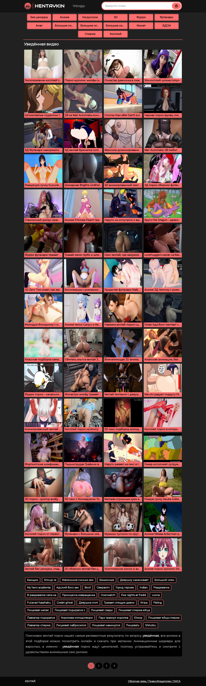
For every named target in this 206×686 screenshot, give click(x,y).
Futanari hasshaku (39, 602)
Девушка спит (88, 602)
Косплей (116, 34)
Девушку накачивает (134, 580)
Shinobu (150, 625)
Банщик (32, 580)
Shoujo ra (50, 580)
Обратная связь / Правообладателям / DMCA (154, 681)
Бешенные (106, 580)
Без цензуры (39, 17)
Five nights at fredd (133, 595)
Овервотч (103, 587)
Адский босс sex (67, 587)
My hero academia (39, 587)
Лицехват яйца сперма (163, 617)
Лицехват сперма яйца (134, 610)
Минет (141, 25)
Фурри (141, 17)
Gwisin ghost (65, 602)
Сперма (90, 34)
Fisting (157, 602)
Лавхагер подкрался (41, 617)
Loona (156, 595)
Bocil (87, 587)
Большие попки (66, 25)
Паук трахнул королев (113, 617)
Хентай (30, 681)
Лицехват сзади (102, 610)
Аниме (64, 17)
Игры (144, 602)
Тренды (79, 6)
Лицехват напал (38, 610)
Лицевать (132, 625)
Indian (144, 587)
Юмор (138, 617)
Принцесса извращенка (78, 595)
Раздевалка (161, 587)
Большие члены (91, 25)
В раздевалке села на (41, 595)
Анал (39, 25)
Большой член (164, 580)
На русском (90, 17)
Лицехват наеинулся (106, 625)
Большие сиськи (117, 25)
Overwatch (108, 595)
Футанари (166, 17)
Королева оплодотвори (77, 617)
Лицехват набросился (71, 625)
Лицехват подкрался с (70, 610)
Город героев (125, 587)
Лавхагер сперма (38, 625)
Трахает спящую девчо (119, 602)
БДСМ (166, 25)
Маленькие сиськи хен (78, 580)
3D (115, 17)
